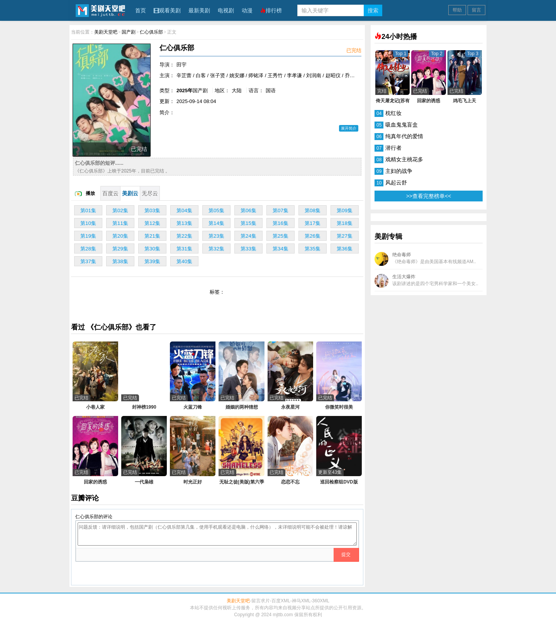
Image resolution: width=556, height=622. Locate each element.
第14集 (216, 223)
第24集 (248, 236)
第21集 (152, 236)
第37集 (88, 261)
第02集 (120, 210)
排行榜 (271, 10)
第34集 (280, 249)
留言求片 (260, 600)
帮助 (457, 10)
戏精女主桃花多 (404, 159)
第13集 (184, 223)
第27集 (345, 236)
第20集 (120, 236)
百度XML (280, 600)
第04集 (184, 210)
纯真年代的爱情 (404, 136)
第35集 (312, 249)
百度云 (110, 193)
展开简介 (348, 128)
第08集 (312, 210)
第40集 (184, 261)
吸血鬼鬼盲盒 (401, 125)
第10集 (88, 223)
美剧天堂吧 (100, 10)
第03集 (152, 210)
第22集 (184, 236)
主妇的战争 (398, 171)
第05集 (216, 210)
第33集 (248, 249)
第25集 (280, 236)
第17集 (312, 223)
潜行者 (393, 148)
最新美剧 (199, 10)
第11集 (120, 223)
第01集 (88, 210)
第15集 (248, 223)
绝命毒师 (425, 259)
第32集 (216, 249)
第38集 (120, 261)
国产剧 (129, 32)
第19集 (88, 236)
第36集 (345, 249)
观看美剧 (167, 10)
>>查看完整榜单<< (428, 196)
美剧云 (130, 193)
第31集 (184, 249)
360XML (320, 600)
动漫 (247, 10)
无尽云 (150, 193)
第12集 (152, 223)
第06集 (248, 210)
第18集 (345, 223)
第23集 (216, 236)
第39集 (152, 261)
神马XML (301, 600)
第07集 (280, 210)
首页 (140, 10)
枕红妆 (393, 113)
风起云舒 (396, 182)
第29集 (120, 249)
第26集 (312, 236)
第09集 (345, 210)
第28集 (88, 249)
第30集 (152, 249)
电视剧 (226, 10)
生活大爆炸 (426, 281)
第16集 (280, 223)
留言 (476, 10)
